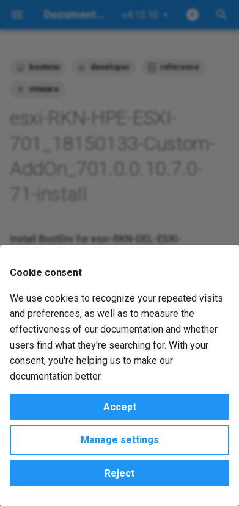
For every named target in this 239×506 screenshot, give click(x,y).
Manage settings (120, 440)
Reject (119, 473)
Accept (119, 407)
